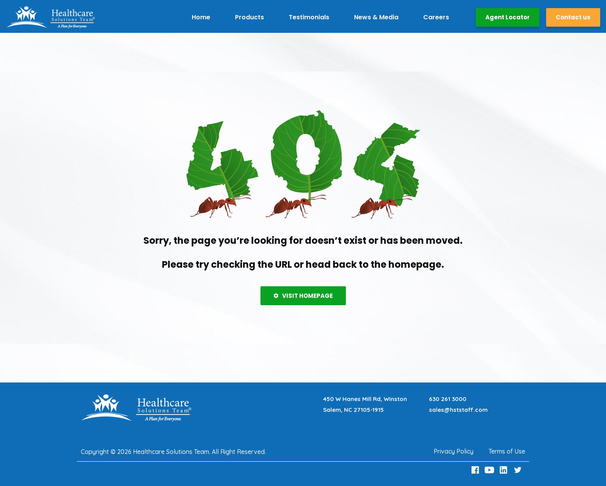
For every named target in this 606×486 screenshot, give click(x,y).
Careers (436, 17)
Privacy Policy (453, 451)
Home (201, 17)
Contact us (573, 17)
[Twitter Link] (518, 470)
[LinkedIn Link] (504, 470)
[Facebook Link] (476, 470)
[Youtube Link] (490, 470)
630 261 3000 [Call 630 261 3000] (447, 399)
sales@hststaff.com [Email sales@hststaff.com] (458, 409)
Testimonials (309, 17)
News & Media (376, 17)
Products (249, 17)
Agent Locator (507, 17)
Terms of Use (507, 451)
